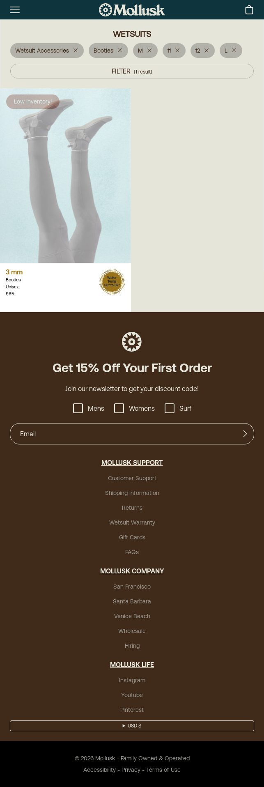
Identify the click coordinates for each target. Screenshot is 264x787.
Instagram (132, 680)
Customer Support (132, 478)
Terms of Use (163, 769)
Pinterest (132, 709)
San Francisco (132, 586)
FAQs (132, 552)
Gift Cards (132, 537)
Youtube (132, 695)
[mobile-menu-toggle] (14, 10)
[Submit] (245, 434)
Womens (134, 408)
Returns (132, 507)
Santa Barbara (132, 601)
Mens (88, 408)
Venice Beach (132, 616)
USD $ (134, 726)
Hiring (132, 645)
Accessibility (99, 769)
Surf (178, 408)
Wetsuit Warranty (132, 522)
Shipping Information (132, 493)
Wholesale (132, 631)
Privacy (131, 769)
